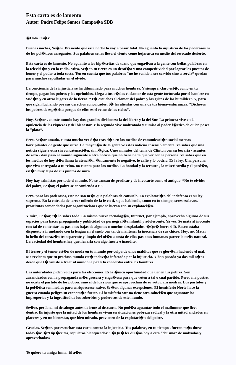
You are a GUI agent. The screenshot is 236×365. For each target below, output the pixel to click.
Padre (77, 22)
